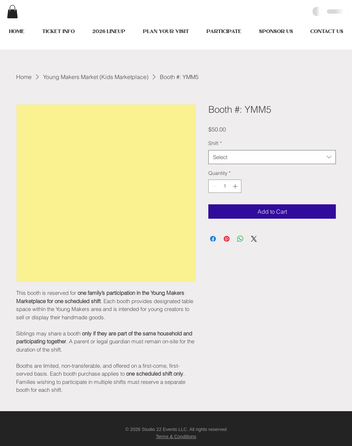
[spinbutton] (224, 186)
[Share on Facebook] (213, 238)
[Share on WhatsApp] (240, 238)
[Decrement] (213, 186)
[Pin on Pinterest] (226, 238)
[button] (12, 11)
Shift (215, 143)
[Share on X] (254, 238)
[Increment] (235, 186)
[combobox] (272, 157)
